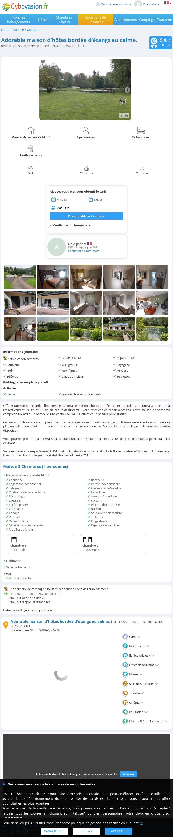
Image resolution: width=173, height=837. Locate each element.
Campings (147, 19)
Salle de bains (17, 567)
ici (141, 823)
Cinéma (133, 702)
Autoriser (128, 774)
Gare (131, 637)
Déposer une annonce (113, 4)
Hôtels (43, 19)
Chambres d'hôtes (64, 19)
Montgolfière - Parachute (145, 721)
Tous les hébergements (18, 19)
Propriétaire (146, 4)
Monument (135, 646)
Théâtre (133, 693)
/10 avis (160, 42)
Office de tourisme (140, 665)
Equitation (135, 712)
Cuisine (12, 561)
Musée (132, 674)
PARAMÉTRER (54, 831)
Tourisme (164, 19)
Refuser (86, 831)
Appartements (125, 19)
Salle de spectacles (140, 684)
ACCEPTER (118, 831)
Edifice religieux (138, 655)
